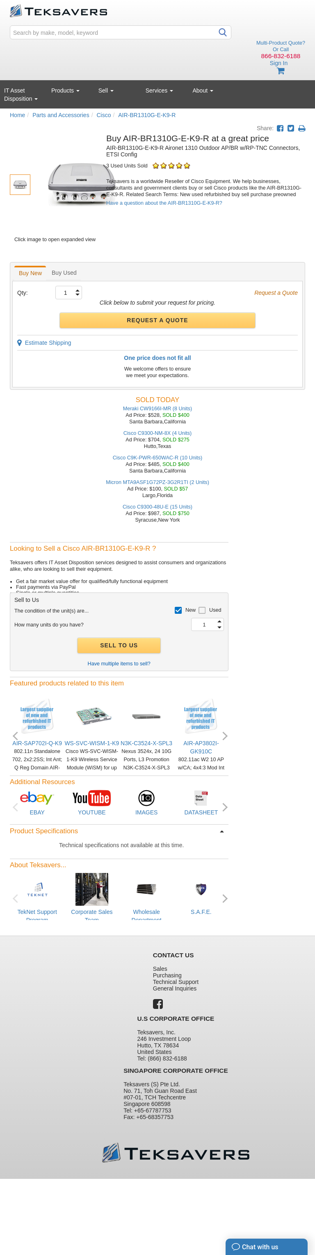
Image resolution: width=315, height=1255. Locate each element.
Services (159, 90)
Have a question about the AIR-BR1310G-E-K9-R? (164, 203)
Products (65, 90)
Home (17, 115)
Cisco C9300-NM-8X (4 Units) (157, 433)
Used (215, 610)
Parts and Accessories (60, 115)
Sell (106, 90)
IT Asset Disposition (21, 94)
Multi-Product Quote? (280, 43)
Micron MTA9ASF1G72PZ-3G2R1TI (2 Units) (157, 482)
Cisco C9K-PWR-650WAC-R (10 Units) (158, 458)
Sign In (279, 63)
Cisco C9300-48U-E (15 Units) (157, 507)
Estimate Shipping (44, 342)
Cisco (103, 115)
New (190, 610)
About (203, 90)
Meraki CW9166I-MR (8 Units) (157, 409)
